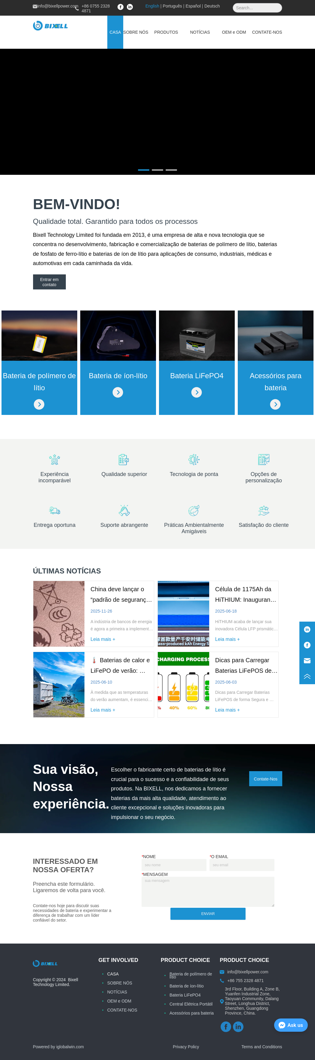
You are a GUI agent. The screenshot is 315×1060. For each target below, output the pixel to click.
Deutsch (212, 6)
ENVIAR (208, 914)
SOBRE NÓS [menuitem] (135, 32)
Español (193, 6)
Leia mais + (102, 639)
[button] (166, 32)
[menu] (194, 32)
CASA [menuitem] (115, 32)
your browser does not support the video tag (157, 112)
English (152, 6)
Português (172, 6)
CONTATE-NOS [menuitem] (267, 32)
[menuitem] (166, 32)
